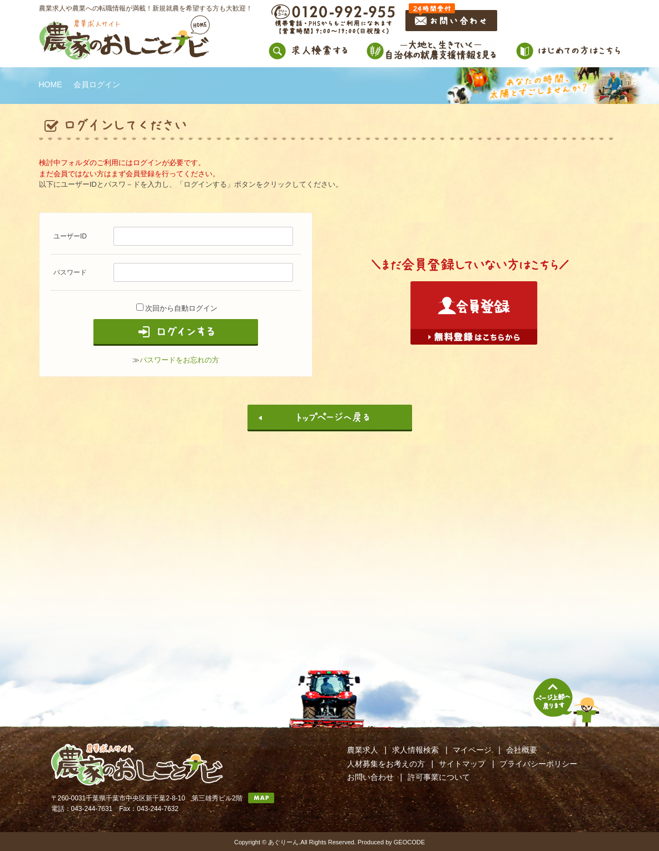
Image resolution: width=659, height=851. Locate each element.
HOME (50, 84)
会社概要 (521, 749)
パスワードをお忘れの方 (179, 360)
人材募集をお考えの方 (386, 763)
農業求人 (362, 749)
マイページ (472, 749)
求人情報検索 (415, 749)
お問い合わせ (370, 777)
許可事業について (439, 777)
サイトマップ (462, 763)
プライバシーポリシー (538, 763)
